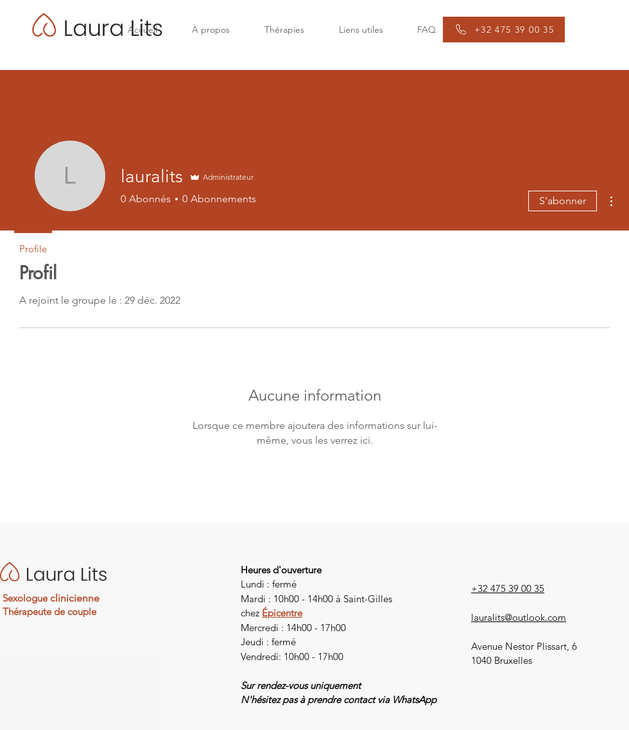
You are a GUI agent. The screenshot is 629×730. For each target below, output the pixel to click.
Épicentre (282, 613)
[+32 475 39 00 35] (504, 29)
